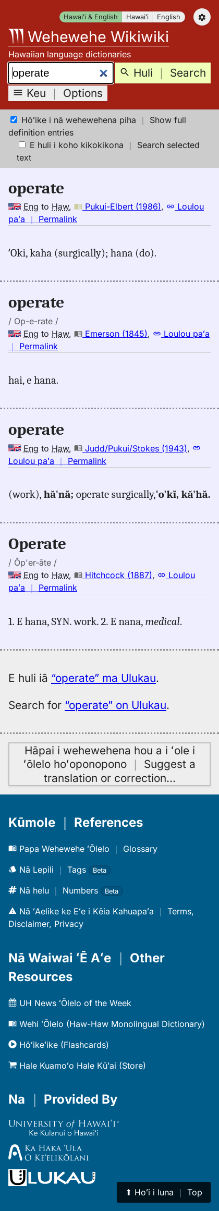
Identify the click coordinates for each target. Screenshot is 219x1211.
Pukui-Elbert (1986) (117, 206)
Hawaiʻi (137, 17)
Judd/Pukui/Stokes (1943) (130, 448)
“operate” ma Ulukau (103, 677)
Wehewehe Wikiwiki (88, 37)
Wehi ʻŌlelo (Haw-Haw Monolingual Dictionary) (106, 1024)
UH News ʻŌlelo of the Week (69, 1003)
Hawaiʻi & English (91, 17)
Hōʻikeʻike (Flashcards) (58, 1044)
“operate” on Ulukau (115, 705)
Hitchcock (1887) (113, 575)
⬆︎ (163, 1192)
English (168, 17)
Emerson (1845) (111, 333)
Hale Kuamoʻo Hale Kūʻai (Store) (77, 1065)
